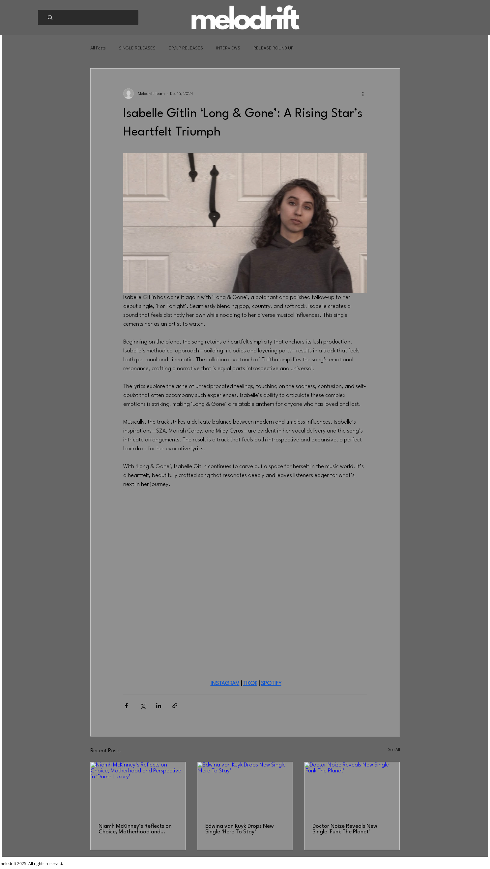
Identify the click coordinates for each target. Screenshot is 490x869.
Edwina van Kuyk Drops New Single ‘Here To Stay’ (239, 829)
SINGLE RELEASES (137, 48)
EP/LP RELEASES (186, 48)
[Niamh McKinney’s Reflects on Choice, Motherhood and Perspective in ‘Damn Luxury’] (138, 789)
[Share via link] (175, 706)
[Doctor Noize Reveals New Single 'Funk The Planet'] (352, 789)
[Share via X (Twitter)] (142, 706)
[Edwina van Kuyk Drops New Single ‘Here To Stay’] (245, 789)
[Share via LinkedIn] (159, 706)
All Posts (98, 48)
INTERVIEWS (228, 48)
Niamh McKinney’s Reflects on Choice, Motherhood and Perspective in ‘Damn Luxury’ (135, 829)
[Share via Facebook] (126, 706)
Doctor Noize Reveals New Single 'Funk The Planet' (344, 829)
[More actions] (363, 94)
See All (394, 750)
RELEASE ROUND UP (273, 48)
